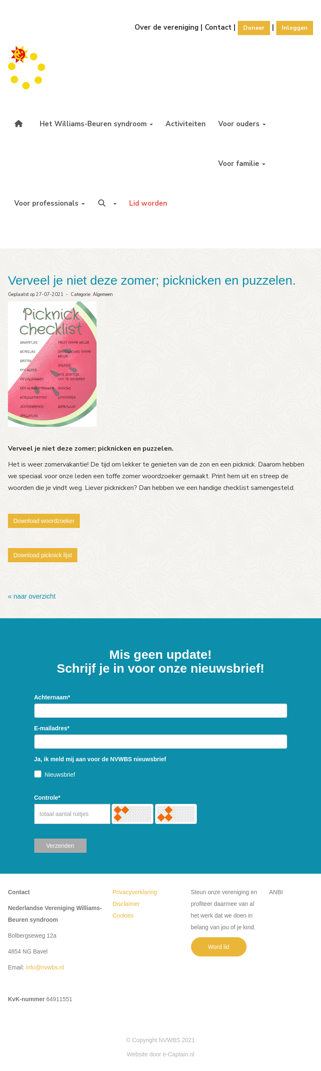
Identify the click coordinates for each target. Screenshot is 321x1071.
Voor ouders (242, 124)
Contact (218, 27)
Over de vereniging (167, 27)
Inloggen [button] (295, 28)
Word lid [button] (218, 947)
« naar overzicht (32, 596)
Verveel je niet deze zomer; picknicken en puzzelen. (152, 280)
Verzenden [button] (60, 845)
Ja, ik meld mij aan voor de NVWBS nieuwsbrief (100, 759)
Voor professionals (49, 203)
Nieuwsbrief (60, 774)
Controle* (47, 797)
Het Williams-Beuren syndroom (96, 124)
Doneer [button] (254, 28)
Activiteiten (186, 124)
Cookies (123, 915)
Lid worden (148, 203)
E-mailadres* (52, 728)
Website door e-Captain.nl (160, 1054)
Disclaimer (126, 903)
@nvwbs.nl (45, 967)
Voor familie (241, 163)
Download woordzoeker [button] (43, 521)
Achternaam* (52, 697)
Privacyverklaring (134, 892)
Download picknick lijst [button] (42, 555)
